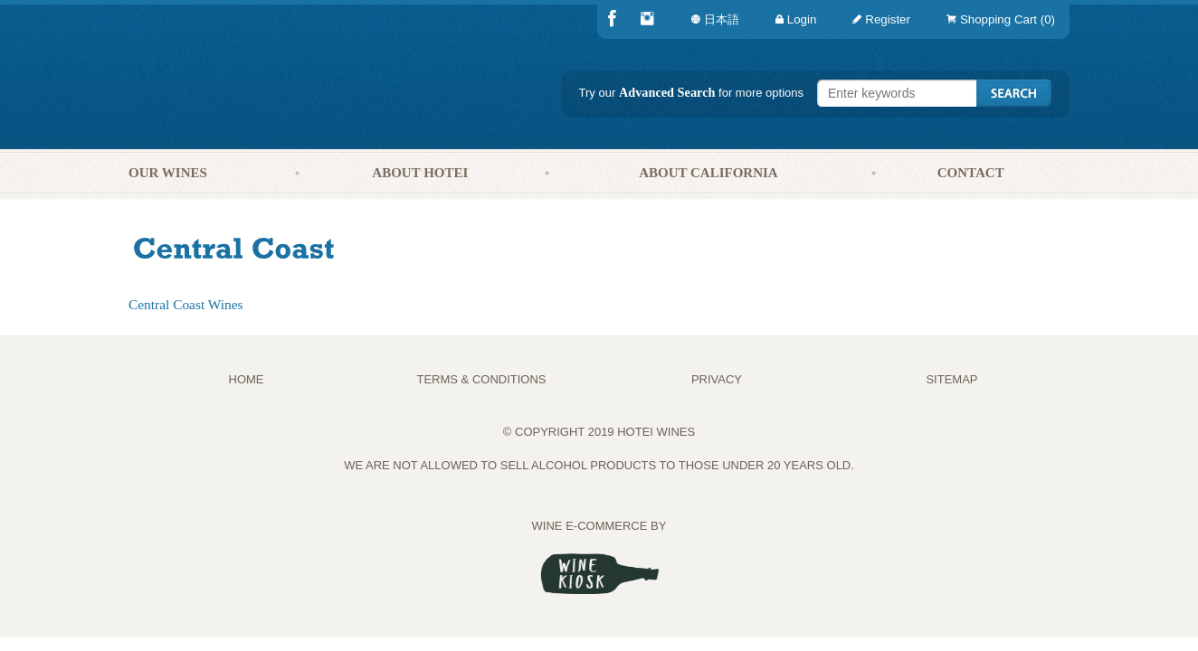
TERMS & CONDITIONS (481, 379)
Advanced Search (667, 92)
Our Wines (167, 172)
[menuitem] (997, 19)
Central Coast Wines (185, 304)
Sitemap (951, 379)
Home (246, 379)
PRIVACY (716, 379)
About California (708, 172)
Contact (970, 172)
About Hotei (420, 172)
